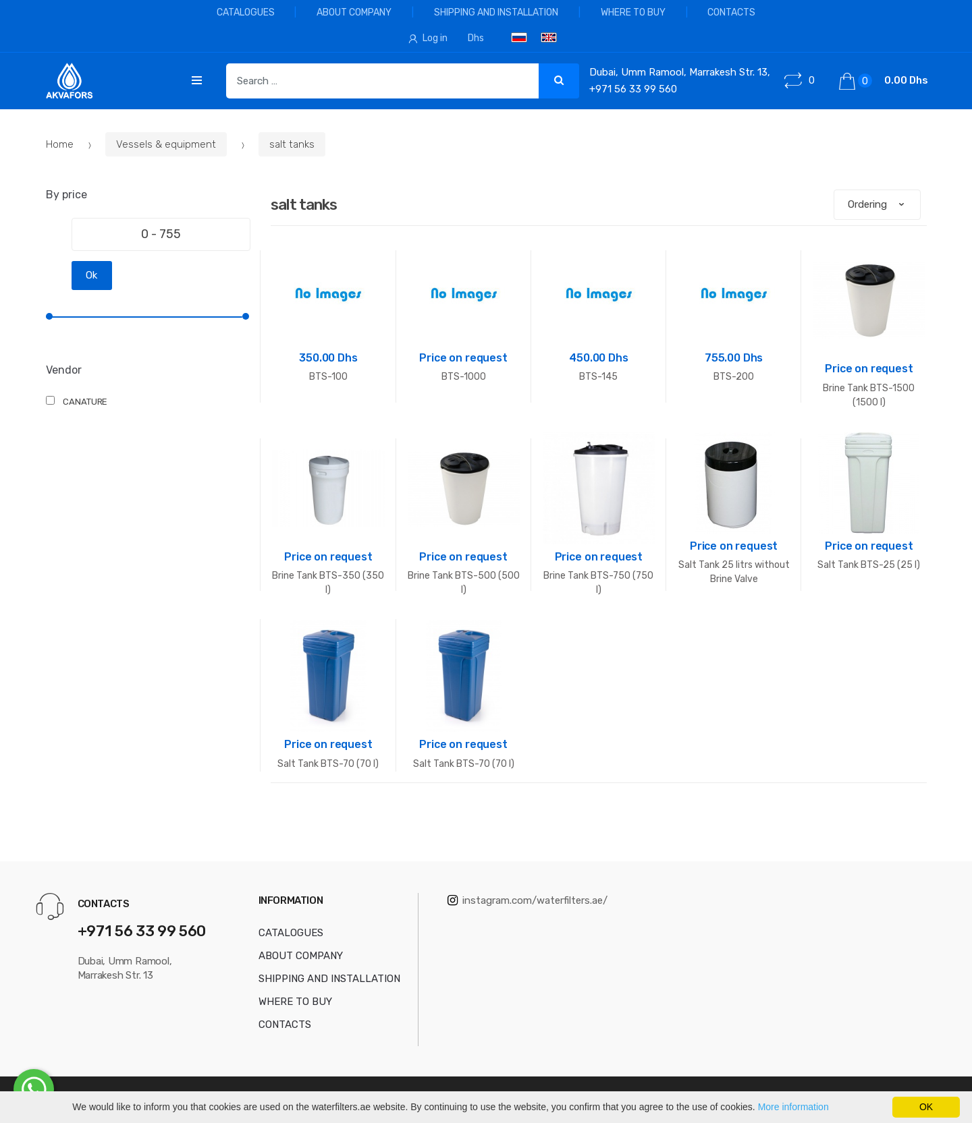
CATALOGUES (246, 12)
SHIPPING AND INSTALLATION (496, 12)
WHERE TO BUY (633, 12)
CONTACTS (731, 12)
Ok (91, 275)
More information (793, 1106)
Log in (428, 38)
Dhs (476, 38)
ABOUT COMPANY (354, 12)
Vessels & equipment (166, 144)
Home (61, 144)
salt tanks (292, 144)
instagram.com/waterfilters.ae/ (528, 900)
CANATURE (85, 402)
